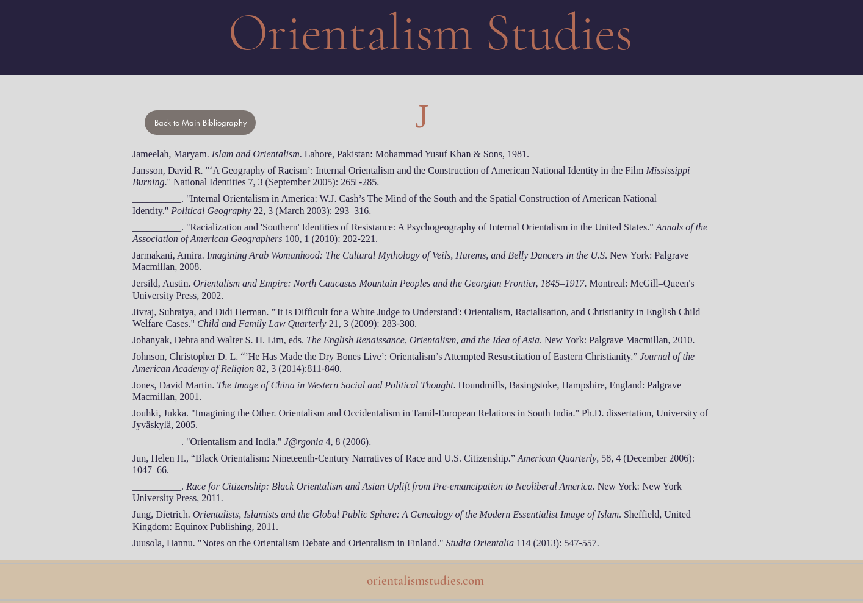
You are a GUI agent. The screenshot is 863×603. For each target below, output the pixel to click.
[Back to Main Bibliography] (200, 122)
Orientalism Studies (430, 32)
